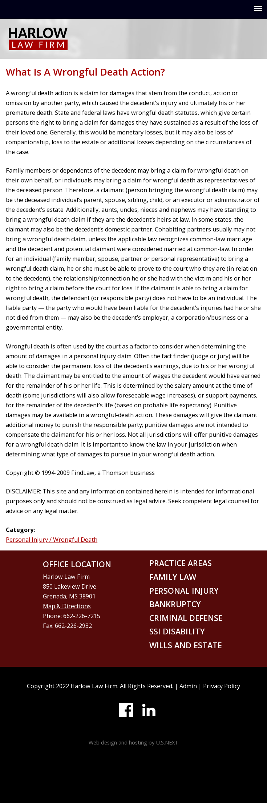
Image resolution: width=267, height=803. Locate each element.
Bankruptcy (175, 604)
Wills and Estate (185, 645)
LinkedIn (148, 710)
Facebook (126, 710)
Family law (172, 577)
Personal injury (184, 590)
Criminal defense (186, 618)
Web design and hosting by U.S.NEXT (133, 742)
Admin (188, 686)
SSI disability (177, 631)
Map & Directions (67, 606)
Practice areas (180, 563)
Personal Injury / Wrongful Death (51, 540)
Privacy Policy (221, 686)
